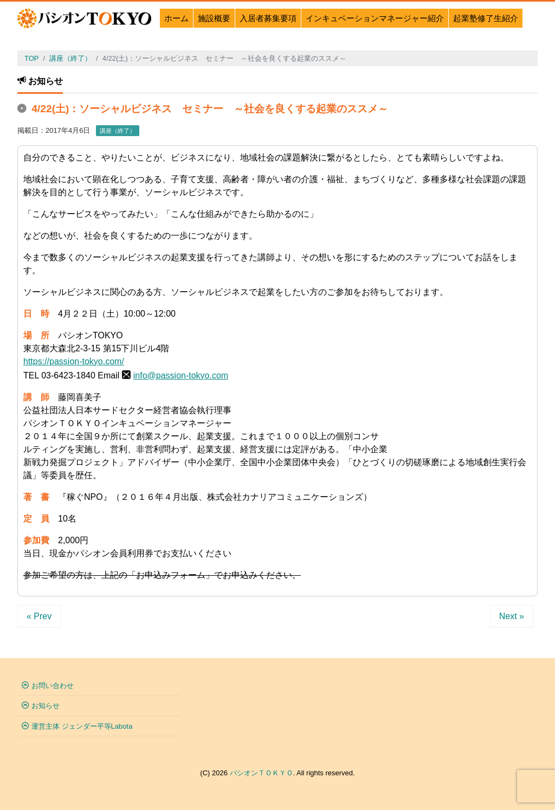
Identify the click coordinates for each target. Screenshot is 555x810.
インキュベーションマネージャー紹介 (375, 18)
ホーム (176, 18)
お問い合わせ (52, 686)
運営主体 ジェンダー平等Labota (81, 726)
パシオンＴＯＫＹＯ (261, 773)
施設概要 (214, 18)
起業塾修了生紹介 (485, 18)
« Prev (39, 616)
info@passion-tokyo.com (180, 375)
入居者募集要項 (268, 18)
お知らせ (45, 706)
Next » (511, 616)
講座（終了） (117, 130)
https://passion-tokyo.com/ (73, 361)
